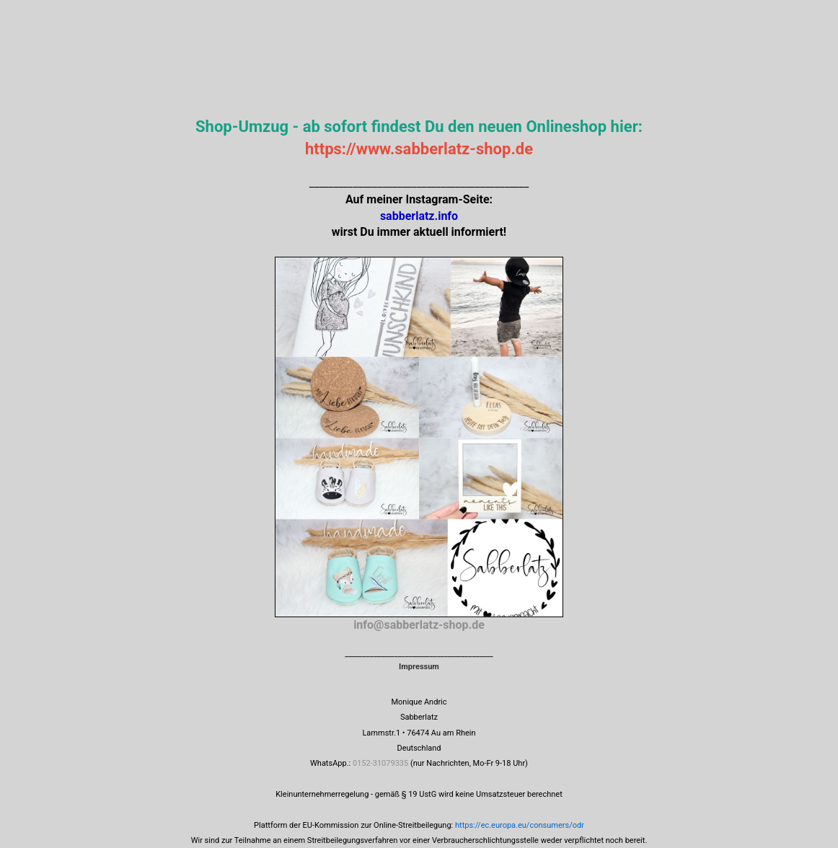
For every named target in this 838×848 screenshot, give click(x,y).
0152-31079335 (380, 763)
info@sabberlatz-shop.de (419, 625)
